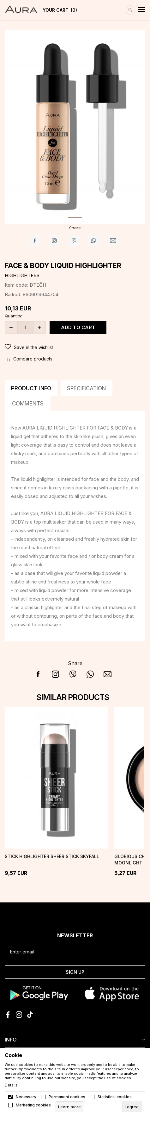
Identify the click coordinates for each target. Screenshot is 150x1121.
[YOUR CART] (58, 10)
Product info (31, 388)
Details (11, 1085)
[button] (75, 347)
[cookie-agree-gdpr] (132, 1106)
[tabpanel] (75, 126)
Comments (28, 403)
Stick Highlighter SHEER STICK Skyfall (52, 856)
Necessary (26, 1097)
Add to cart (78, 327)
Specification (86, 388)
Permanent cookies (67, 1097)
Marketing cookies (33, 1105)
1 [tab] (75, 217)
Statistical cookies (115, 1097)
